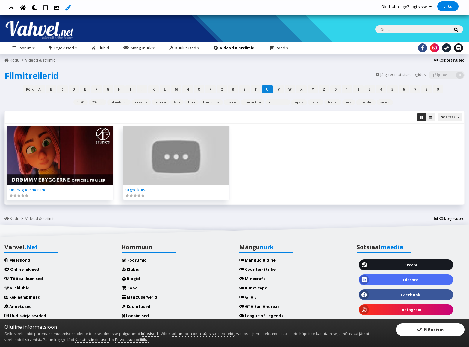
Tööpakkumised (23, 278)
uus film (366, 102)
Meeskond (17, 260)
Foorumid (134, 260)
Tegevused (65, 48)
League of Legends (261, 315)
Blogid (131, 278)
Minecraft (252, 278)
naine (231, 102)
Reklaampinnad (22, 297)
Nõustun (430, 330)
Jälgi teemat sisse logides (403, 74)
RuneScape (253, 288)
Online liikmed (21, 269)
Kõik (30, 89)
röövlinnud (278, 102)
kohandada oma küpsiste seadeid (202, 333)
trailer (333, 102)
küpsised (150, 333)
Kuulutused (186, 48)
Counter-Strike (257, 269)
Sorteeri (450, 117)
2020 (80, 102)
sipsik (299, 102)
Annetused (18, 306)
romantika (252, 102)
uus (349, 102)
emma (160, 102)
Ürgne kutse (136, 189)
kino (191, 102)
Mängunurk (142, 48)
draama (141, 102)
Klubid (103, 48)
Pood (281, 48)
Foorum (26, 48)
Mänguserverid (139, 297)
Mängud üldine (257, 260)
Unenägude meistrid (27, 189)
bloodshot (119, 102)
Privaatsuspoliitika (132, 339)
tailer (315, 102)
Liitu (448, 6)
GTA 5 (247, 297)
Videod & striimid (237, 48)
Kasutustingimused (92, 339)
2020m (97, 102)
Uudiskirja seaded (25, 315)
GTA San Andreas (259, 306)
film (177, 102)
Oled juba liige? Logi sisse (406, 6)
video (384, 102)
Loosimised (135, 315)
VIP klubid (17, 288)
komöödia (211, 102)
